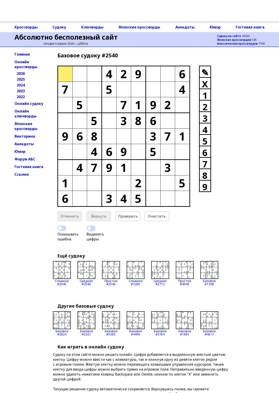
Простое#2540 (111, 273)
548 (236, 40)
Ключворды (92, 27)
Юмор (215, 27)
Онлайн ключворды (25, 114)
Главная (22, 54)
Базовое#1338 (209, 273)
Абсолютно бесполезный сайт (66, 37)
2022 (21, 96)
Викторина (25, 136)
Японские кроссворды (139, 27)
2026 (21, 73)
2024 (21, 85)
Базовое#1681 (185, 323)
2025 (21, 79)
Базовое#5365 (111, 323)
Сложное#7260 (136, 273)
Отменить (69, 216)
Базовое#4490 (136, 323)
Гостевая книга (250, 27)
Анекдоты (185, 27)
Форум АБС (25, 159)
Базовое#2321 (86, 323)
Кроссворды (26, 27)
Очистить (157, 216)
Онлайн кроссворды (26, 64)
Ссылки (22, 174)
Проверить (128, 216)
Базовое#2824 (62, 323)
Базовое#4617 (209, 323)
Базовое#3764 (160, 323)
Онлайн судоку (29, 103)
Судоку (59, 27)
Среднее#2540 (86, 273)
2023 (21, 91)
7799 (241, 43)
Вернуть (98, 216)
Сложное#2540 (62, 273)
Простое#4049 (185, 273)
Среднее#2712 (160, 273)
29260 (233, 36)
